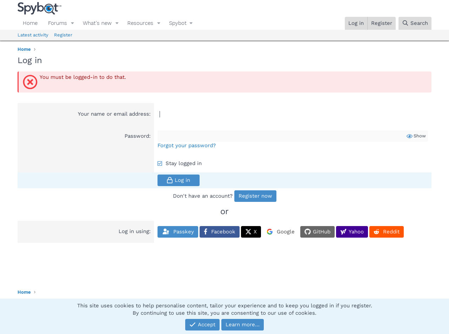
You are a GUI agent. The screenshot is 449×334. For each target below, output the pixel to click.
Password (137, 136)
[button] (73, 23)
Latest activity (33, 35)
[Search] (414, 23)
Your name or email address (113, 114)
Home (30, 23)
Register (63, 35)
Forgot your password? (187, 145)
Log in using (134, 231)
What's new (97, 23)
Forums (57, 23)
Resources (140, 23)
